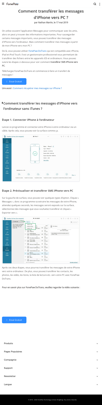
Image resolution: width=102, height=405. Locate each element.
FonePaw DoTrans (38, 50)
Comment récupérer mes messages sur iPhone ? (37, 88)
